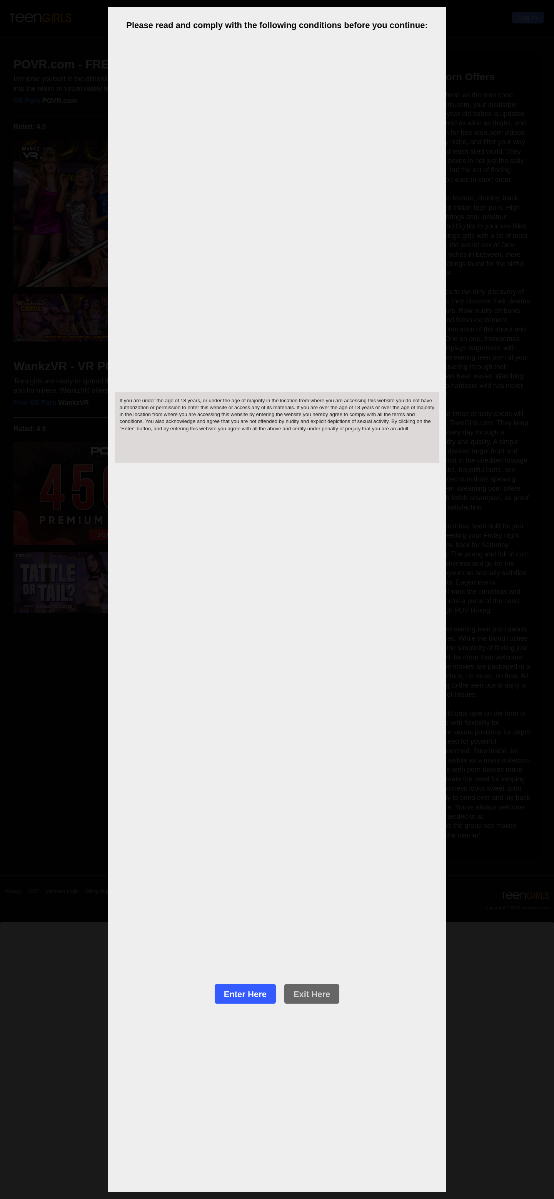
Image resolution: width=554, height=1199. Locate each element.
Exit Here (312, 994)
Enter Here (245, 994)
